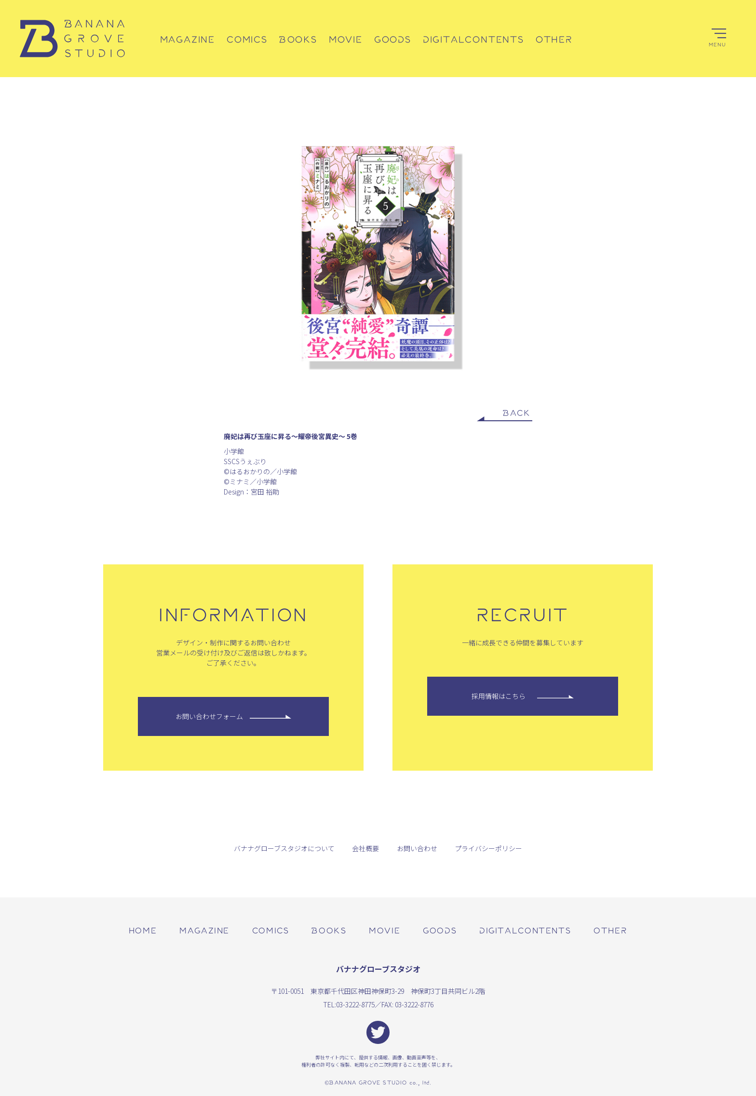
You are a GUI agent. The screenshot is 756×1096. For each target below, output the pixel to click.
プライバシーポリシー (488, 848)
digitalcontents (525, 930)
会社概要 (365, 848)
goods (440, 930)
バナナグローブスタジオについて (284, 848)
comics (270, 930)
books (328, 930)
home (143, 930)
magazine (204, 930)
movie (384, 930)
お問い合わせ (417, 848)
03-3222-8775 (355, 1004)
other (610, 930)
